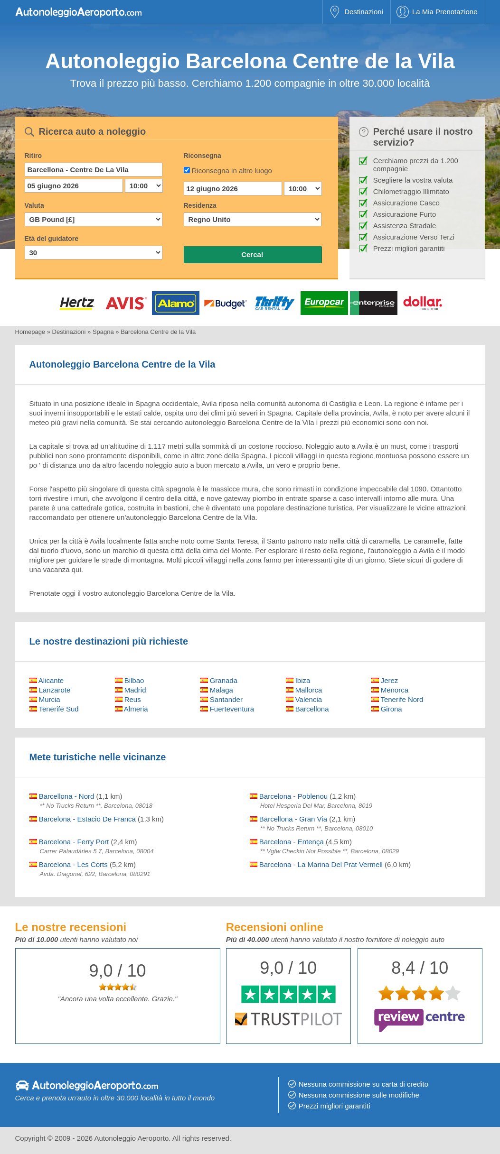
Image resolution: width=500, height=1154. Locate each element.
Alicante (46, 680)
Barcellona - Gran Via (288, 819)
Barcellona (307, 709)
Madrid (130, 690)
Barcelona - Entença (287, 842)
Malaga (216, 690)
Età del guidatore (52, 238)
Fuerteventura (227, 709)
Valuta (34, 205)
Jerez (384, 680)
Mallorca (304, 690)
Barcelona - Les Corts (68, 864)
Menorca (390, 690)
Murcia (44, 699)
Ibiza (298, 680)
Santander (221, 699)
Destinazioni (363, 12)
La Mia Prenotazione (445, 12)
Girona (386, 709)
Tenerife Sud (54, 709)
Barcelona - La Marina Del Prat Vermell (316, 864)
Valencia (304, 699)
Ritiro (33, 155)
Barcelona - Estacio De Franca (82, 819)
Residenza (200, 205)
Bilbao (129, 680)
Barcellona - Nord (61, 796)
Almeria (131, 709)
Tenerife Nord (397, 699)
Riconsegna (202, 155)
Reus (128, 699)
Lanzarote (50, 690)
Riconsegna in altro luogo (232, 170)
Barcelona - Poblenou (289, 796)
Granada (219, 680)
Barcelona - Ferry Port (69, 842)
